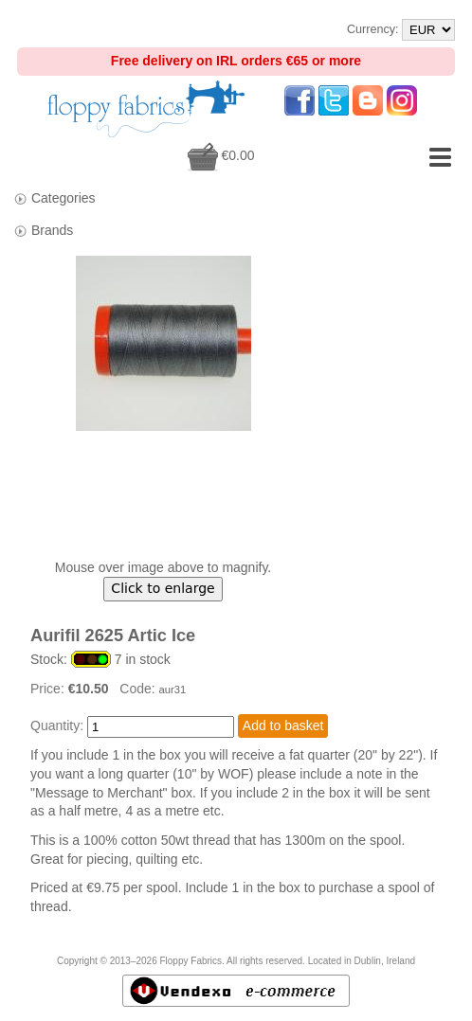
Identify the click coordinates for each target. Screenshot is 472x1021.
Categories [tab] (54, 198)
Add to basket (283, 725)
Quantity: (56, 725)
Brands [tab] (43, 231)
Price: (49, 688)
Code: (138, 688)
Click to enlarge (162, 588)
